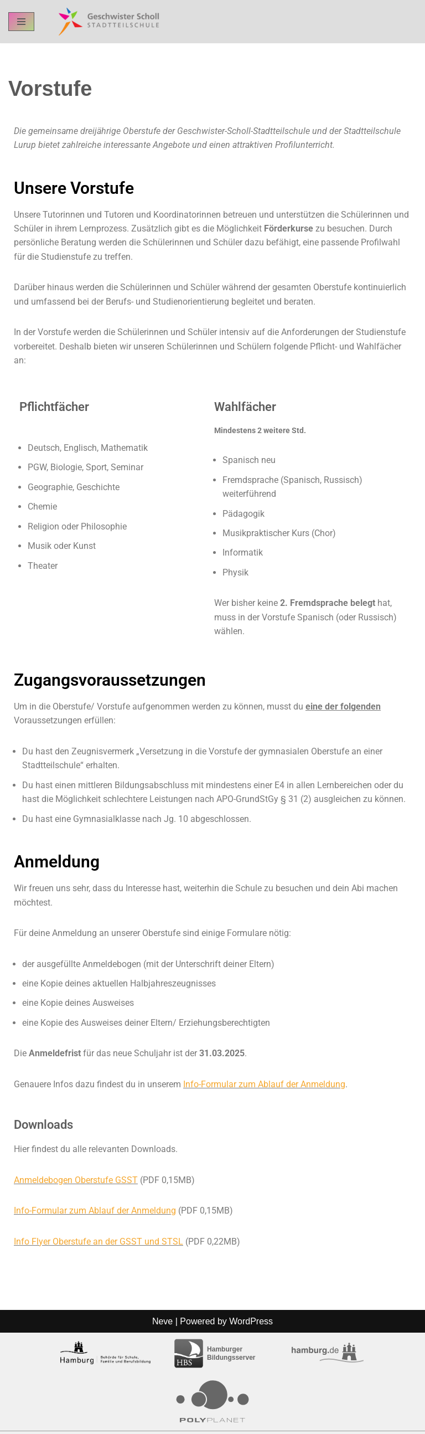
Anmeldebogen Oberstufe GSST (76, 1183)
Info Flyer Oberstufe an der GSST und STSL (98, 1244)
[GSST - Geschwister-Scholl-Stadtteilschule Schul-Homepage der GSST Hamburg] (106, 21)
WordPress (251, 1422)
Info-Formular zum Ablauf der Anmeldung (264, 1086)
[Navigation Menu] (21, 21)
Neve (162, 1422)
